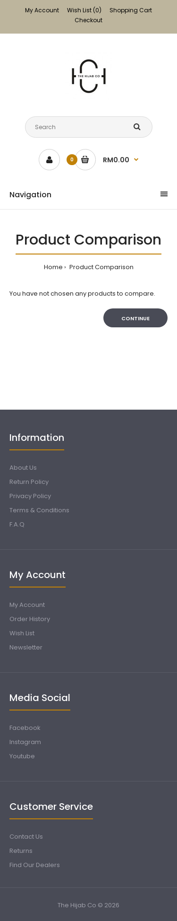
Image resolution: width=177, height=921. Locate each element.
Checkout (88, 20)
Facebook (25, 727)
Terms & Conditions (39, 510)
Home (53, 267)
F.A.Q (17, 524)
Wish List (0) (84, 10)
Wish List (21, 633)
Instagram (25, 741)
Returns (21, 850)
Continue (135, 318)
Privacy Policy (30, 495)
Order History (29, 618)
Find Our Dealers (34, 864)
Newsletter (25, 647)
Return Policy (29, 481)
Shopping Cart (131, 10)
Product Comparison (101, 267)
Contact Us (26, 836)
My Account (42, 10)
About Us (23, 467)
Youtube (22, 756)
